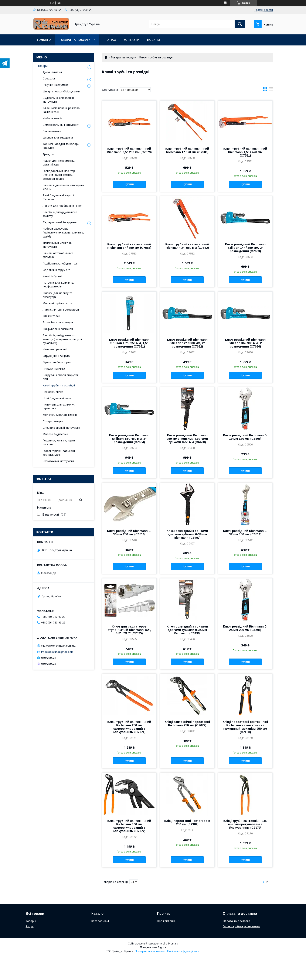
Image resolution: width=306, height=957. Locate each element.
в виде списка (271, 90)
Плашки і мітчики (54, 368)
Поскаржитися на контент (150, 951)
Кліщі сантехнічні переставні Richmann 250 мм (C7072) (187, 723)
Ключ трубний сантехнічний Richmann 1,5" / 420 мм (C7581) (245, 152)
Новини (153, 39)
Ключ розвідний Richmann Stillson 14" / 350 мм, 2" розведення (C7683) (245, 248)
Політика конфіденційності (183, 951)
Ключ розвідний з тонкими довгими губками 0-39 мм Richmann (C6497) (187, 534)
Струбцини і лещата (56, 356)
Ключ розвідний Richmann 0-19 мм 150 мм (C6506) (245, 437)
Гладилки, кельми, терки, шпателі (59, 442)
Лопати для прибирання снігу (62, 205)
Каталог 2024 (100, 921)
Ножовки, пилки (53, 391)
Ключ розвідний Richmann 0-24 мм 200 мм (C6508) (245, 628)
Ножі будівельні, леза (57, 398)
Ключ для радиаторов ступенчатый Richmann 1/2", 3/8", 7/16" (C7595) (129, 630)
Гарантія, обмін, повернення (241, 926)
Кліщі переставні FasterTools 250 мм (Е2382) (187, 822)
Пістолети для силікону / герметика (59, 406)
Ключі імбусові (52, 276)
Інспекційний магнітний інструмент (57, 244)
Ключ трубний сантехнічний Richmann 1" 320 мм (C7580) (187, 150)
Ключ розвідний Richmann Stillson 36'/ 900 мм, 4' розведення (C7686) (245, 343)
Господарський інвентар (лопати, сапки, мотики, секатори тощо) (59, 174)
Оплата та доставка (236, 921)
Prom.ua (173, 943)
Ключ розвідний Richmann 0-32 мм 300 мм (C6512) (245, 532)
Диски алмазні (52, 72)
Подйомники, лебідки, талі (60, 263)
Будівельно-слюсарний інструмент (58, 99)
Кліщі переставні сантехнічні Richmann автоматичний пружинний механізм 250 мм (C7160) (245, 727)
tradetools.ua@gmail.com (57, 651)
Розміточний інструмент (58, 461)
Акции (30, 926)
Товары (31, 921)
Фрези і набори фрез (57, 362)
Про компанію (166, 921)
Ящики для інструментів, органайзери (59, 162)
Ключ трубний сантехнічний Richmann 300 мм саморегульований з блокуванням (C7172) (129, 826)
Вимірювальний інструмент (60, 124)
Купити (129, 184)
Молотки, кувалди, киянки (60, 414)
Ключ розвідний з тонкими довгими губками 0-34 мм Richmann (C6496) (187, 630)
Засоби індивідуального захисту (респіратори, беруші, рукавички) (62, 339)
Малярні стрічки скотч (57, 303)
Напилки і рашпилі (55, 349)
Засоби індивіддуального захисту (60, 214)
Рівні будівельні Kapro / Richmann (58, 197)
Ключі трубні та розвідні (59, 385)
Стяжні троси (51, 316)
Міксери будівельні (55, 434)
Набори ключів (52, 118)
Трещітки (48, 154)
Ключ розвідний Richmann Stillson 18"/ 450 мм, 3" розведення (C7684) (129, 439)
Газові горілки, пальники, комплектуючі (59, 452)
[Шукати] (240, 24)
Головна (44, 39)
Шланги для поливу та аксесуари (57, 294)
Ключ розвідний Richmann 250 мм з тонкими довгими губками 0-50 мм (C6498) (187, 439)
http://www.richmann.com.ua (58, 645)
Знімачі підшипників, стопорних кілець (63, 187)
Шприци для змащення (58, 137)
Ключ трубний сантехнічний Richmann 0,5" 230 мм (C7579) (129, 150)
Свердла (49, 78)
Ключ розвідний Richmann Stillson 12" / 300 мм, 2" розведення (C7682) (187, 343)
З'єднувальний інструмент (60, 222)
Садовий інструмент (56, 269)
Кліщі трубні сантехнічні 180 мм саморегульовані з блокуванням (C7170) (245, 824)
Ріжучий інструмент (55, 84)
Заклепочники (52, 131)
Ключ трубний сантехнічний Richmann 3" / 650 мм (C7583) (129, 246)
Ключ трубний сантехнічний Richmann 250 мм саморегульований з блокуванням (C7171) (129, 727)
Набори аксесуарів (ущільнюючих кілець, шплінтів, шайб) (63, 232)
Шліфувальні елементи (58, 329)
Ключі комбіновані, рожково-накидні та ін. (62, 109)
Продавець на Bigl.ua (153, 947)
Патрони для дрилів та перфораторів (58, 284)
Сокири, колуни (53, 421)
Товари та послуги (75, 39)
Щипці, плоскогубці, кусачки (61, 91)
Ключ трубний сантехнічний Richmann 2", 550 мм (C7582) (187, 246)
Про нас (109, 39)
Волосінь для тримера (58, 322)
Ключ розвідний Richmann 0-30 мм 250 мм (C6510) (129, 532)
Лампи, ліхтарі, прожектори (61, 309)
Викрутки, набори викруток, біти (61, 376)
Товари (42, 66)
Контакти (131, 39)
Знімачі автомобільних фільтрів (58, 255)
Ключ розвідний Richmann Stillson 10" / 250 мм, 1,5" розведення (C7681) (129, 343)
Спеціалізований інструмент (61, 427)
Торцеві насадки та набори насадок (61, 145)
